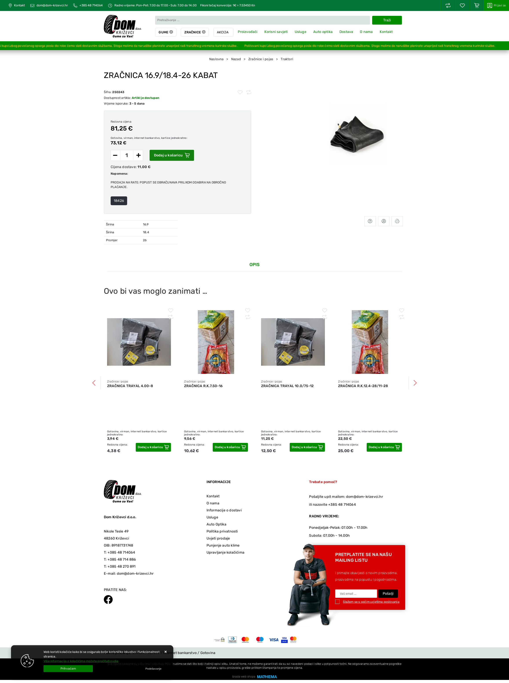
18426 (119, 201)
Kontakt (19, 5)
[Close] (68, 668)
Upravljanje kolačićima (225, 552)
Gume (163, 32)
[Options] (153, 669)
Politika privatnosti (222, 531)
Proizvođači (247, 32)
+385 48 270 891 (122, 566)
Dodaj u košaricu (172, 155)
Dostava (346, 32)
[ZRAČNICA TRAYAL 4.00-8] (153, 447)
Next (415, 383)
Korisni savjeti (276, 32)
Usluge (300, 32)
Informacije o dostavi (224, 510)
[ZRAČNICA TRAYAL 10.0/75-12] (307, 447)
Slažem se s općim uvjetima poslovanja (371, 602)
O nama (366, 32)
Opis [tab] (254, 264)
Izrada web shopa (243, 676)
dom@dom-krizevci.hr (52, 5)
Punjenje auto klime (223, 545)
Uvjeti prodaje (218, 538)
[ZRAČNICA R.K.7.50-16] (230, 447)
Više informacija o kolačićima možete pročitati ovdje (81, 661)
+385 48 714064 (91, 5)
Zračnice (192, 32)
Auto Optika (216, 524)
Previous (94, 383)
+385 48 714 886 (122, 559)
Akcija (223, 32)
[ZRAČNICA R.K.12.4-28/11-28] (384, 447)
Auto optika (323, 32)
